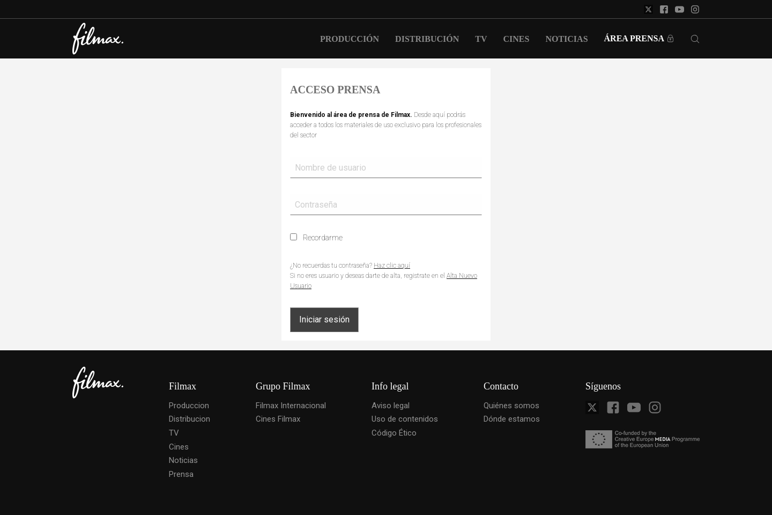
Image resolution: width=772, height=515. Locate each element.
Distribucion (189, 419)
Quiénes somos (511, 405)
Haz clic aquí (392, 265)
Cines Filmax (278, 419)
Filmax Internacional (291, 405)
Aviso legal (391, 405)
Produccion (189, 405)
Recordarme (316, 237)
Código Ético (394, 433)
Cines (179, 447)
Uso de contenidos (405, 419)
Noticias (183, 460)
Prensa (181, 474)
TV (174, 433)
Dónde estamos (512, 419)
